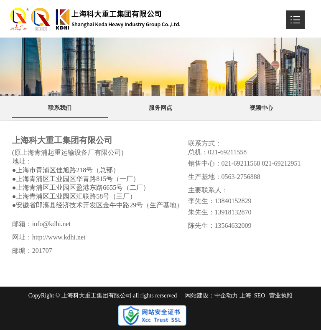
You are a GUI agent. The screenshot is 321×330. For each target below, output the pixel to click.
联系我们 (59, 108)
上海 (245, 295)
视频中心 (261, 108)
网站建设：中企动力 (211, 295)
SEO (259, 295)
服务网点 (160, 108)
